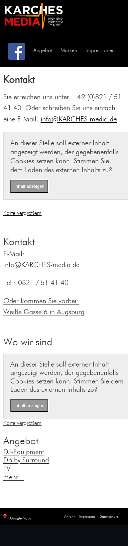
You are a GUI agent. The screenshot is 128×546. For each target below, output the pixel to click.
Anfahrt (69, 517)
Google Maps (16, 517)
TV (7, 469)
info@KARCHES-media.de (79, 119)
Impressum (86, 517)
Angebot (42, 50)
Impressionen (100, 50)
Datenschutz (108, 517)
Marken (69, 50)
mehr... (13, 477)
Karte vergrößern (22, 213)
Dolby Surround (26, 460)
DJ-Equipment (23, 452)
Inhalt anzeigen (29, 186)
